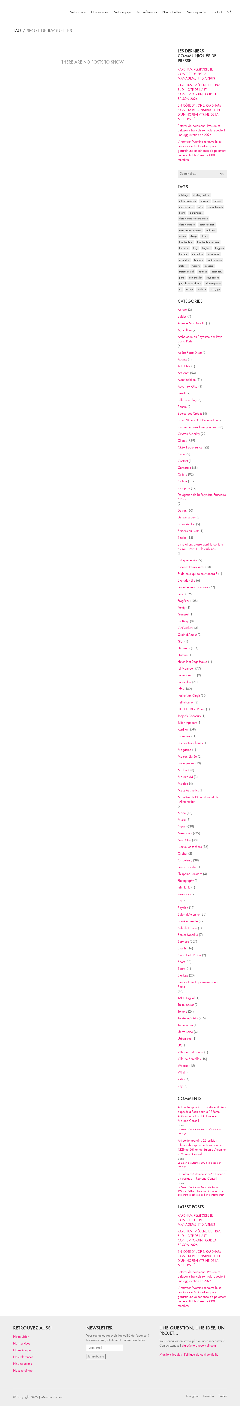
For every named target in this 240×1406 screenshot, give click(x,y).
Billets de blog (187, 400)
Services (183, 942)
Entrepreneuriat (187, 560)
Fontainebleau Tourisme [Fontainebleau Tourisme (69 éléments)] (208, 242)
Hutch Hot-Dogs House (192, 662)
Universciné (185, 1032)
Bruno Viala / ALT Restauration (198, 420)
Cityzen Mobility (189, 434)
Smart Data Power (189, 955)
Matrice (183, 784)
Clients (182, 441)
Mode (182, 813)
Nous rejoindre (23, 1371)
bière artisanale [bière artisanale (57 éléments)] (215, 207)
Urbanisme (185, 1039)
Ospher (182, 854)
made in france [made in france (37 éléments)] (215, 260)
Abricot (182, 310)
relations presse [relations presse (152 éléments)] (213, 283)
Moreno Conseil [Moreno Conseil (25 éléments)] (186, 271)
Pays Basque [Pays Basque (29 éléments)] (212, 277)
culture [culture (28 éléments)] (182, 236)
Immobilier (184, 682)
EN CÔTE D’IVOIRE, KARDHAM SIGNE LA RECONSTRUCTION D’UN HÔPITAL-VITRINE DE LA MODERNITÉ (199, 112)
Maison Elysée (187, 757)
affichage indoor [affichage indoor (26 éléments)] (201, 195)
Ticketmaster (186, 1005)
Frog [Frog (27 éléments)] (195, 248)
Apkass (182, 359)
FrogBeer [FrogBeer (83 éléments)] (206, 248)
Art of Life (184, 366)
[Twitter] (222, 1396)
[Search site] (229, 12)
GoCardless (185, 628)
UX (180, 1045)
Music (182, 820)
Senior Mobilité (188, 935)
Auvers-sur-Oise (187, 386)
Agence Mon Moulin (191, 323)
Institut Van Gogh (189, 696)
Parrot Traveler (187, 867)
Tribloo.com (185, 1025)
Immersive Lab (187, 675)
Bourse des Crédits (190, 414)
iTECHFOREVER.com (191, 709)
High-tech (184, 648)
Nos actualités (22, 1364)
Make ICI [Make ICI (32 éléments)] (183, 265)
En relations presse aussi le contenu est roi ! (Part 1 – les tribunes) (201, 547)
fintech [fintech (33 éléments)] (205, 236)
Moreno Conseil (51, 1397)
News (181, 827)
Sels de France (187, 928)
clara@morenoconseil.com (199, 1346)
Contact (183, 461)
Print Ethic (184, 887)
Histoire (183, 655)
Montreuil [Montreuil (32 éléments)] (209, 265)
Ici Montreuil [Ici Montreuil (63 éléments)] (213, 254)
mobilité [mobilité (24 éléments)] (196, 265)
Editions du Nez (188, 531)
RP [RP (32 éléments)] (180, 289)
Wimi (181, 1072)
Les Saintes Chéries (190, 743)
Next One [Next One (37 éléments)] (203, 271)
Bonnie (182, 407)
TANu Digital (186, 998)
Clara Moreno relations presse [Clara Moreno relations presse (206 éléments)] (193, 218)
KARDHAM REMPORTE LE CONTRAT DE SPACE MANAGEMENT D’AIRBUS (196, 74)
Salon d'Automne (189, 915)
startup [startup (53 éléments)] (189, 289)
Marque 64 (185, 777)
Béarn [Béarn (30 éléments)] (182, 212)
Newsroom (185, 833)
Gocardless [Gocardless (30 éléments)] (197, 254)
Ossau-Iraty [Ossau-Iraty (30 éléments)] (217, 271)
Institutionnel (186, 702)
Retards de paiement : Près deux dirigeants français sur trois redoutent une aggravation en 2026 (201, 130)
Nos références (23, 1357)
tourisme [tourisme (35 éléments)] (202, 289)
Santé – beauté (188, 921)
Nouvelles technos (190, 847)
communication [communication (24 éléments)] (207, 224)
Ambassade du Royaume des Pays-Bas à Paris (200, 339)
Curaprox (184, 488)
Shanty (182, 948)
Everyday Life (186, 581)
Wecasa (183, 1066)
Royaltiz (183, 908)
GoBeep (183, 621)
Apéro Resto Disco (190, 353)
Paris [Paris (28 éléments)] (181, 277)
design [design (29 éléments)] (193, 236)
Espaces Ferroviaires (191, 567)
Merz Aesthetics (188, 790)
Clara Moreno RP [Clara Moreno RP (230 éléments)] (187, 224)
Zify (180, 1086)
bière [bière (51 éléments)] (200, 207)
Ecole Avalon (186, 524)
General (183, 614)
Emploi (182, 538)
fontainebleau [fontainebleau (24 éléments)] (185, 242)
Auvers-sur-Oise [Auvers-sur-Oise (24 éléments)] (186, 207)
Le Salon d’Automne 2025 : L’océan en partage (199, 1131)
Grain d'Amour (187, 635)
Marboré (183, 770)
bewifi (182, 393)
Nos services (21, 1343)
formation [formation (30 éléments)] (183, 248)
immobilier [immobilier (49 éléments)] (184, 260)
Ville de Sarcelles (189, 1059)
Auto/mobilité (187, 380)
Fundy (181, 608)
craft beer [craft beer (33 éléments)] (210, 230)
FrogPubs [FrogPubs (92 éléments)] (219, 248)
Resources (184, 894)
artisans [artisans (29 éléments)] (217, 201)
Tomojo (182, 1012)
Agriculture (185, 330)
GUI (180, 641)
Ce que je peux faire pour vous (198, 427)
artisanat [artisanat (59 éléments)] (205, 201)
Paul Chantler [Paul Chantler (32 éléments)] (195, 277)
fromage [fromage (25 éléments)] (183, 254)
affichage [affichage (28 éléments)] (183, 195)
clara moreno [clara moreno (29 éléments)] (196, 212)
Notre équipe (22, 1350)
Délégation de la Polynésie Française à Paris (202, 497)
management (186, 763)
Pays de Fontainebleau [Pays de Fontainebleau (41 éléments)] (190, 283)
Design (182, 511)
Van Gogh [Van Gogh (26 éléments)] (215, 289)
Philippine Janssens (190, 874)
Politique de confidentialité (201, 1355)
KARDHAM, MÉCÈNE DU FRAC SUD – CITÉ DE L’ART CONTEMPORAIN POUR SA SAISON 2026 (199, 92)
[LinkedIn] (208, 1396)
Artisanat (183, 373)
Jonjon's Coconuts (189, 716)
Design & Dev (187, 517)
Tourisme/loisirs (188, 1018)
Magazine (184, 750)
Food (181, 594)
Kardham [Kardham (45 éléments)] (198, 260)
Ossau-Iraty (185, 860)
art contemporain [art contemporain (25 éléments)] (187, 201)
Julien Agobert (187, 723)
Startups (183, 975)
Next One (184, 840)
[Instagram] (192, 1396)
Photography (186, 881)
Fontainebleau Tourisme (193, 587)
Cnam (181, 454)
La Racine (184, 736)
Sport (181, 962)
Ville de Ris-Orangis (190, 1052)
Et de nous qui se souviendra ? (197, 574)
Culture (182, 475)
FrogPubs (183, 601)
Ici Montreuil (186, 669)
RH (180, 901)
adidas (182, 317)
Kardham (183, 729)
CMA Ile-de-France (190, 447)
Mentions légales (170, 1355)
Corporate (184, 468)
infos (181, 689)
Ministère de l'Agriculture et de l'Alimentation (198, 799)
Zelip (181, 1079)
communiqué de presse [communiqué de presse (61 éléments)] (190, 230)
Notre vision (21, 1337)
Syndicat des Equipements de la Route (198, 984)
